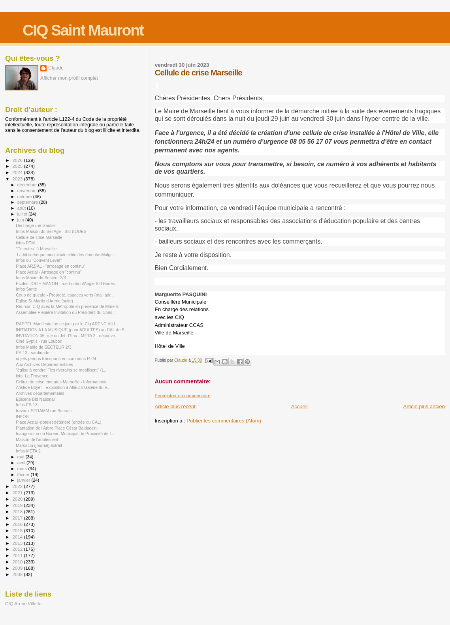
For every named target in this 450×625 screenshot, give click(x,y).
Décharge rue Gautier (36, 225)
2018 (18, 511)
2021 (18, 492)
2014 (18, 536)
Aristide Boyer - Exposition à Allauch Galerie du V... (63, 387)
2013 (18, 543)
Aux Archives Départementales (44, 364)
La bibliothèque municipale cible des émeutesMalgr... (65, 254)
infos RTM (25, 242)
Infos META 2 (28, 451)
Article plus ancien (424, 406)
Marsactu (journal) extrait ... (41, 445)
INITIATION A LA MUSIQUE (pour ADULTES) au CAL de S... (72, 329)
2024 (18, 172)
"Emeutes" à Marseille (36, 248)
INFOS (22, 416)
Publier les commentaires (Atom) (223, 421)
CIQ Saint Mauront (83, 30)
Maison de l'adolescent (37, 439)
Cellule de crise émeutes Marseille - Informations (61, 381)
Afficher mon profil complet (69, 78)
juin (21, 220)
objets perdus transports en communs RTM (56, 358)
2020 (18, 498)
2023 (18, 178)
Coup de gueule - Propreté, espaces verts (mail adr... (65, 295)
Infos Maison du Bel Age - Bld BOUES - (52, 231)
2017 (18, 517)
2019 (18, 505)
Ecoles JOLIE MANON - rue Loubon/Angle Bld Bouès (65, 283)
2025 (18, 166)
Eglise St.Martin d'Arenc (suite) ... (47, 300)
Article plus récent (174, 406)
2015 (18, 530)
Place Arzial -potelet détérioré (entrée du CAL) (58, 422)
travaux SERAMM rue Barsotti (44, 410)
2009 (18, 568)
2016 (18, 524)
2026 (18, 160)
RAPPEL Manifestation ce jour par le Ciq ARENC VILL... (68, 323)
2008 (18, 574)
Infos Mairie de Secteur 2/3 (41, 277)
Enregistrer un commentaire (182, 395)
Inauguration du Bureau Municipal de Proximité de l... (65, 433)
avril (22, 462)
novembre (27, 190)
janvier (24, 480)
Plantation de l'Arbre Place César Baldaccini (57, 428)
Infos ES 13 (27, 404)
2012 (18, 549)
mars (22, 468)
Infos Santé (26, 289)
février (24, 474)
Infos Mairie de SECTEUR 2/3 (44, 347)
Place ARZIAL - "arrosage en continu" (50, 266)
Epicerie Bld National (35, 399)
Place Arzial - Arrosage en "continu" (48, 272)
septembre (28, 202)
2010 (18, 561)
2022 (18, 486)
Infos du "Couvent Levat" (39, 260)
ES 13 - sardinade (32, 352)
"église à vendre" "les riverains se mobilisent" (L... (61, 370)
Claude (56, 68)
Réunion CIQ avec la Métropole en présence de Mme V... (69, 306)
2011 (18, 555)
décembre (27, 184)
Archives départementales (40, 393)
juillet (22, 214)
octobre (25, 196)
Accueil (299, 406)
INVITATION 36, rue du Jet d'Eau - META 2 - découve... (67, 335)
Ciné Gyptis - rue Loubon (39, 341)
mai (21, 456)
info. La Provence (32, 375)
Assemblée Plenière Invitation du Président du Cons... (66, 312)
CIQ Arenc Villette (23, 603)
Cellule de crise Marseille (39, 237)
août (22, 208)
